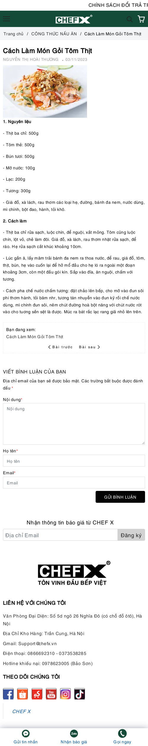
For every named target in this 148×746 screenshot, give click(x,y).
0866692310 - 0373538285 (57, 653)
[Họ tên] (74, 461)
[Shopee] (22, 693)
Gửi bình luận (120, 497)
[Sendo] (37, 693)
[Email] (74, 483)
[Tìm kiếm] (130, 19)
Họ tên (10, 450)
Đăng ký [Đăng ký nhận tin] (131, 534)
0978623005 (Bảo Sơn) (67, 663)
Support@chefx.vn (37, 643)
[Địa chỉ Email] (60, 535)
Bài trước (61, 346)
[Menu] (6, 19)
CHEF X (21, 711)
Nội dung (12, 399)
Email (9, 472)
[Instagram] (65, 693)
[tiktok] (79, 693)
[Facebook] (8, 693)
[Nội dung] (74, 424)
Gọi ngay (122, 741)
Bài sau (89, 346)
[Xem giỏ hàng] (141, 19)
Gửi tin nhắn (26, 741)
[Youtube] (51, 693)
